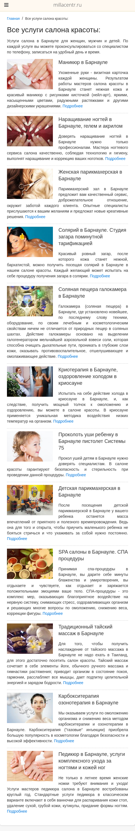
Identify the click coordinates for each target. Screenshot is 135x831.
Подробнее (73, 106)
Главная (13, 19)
